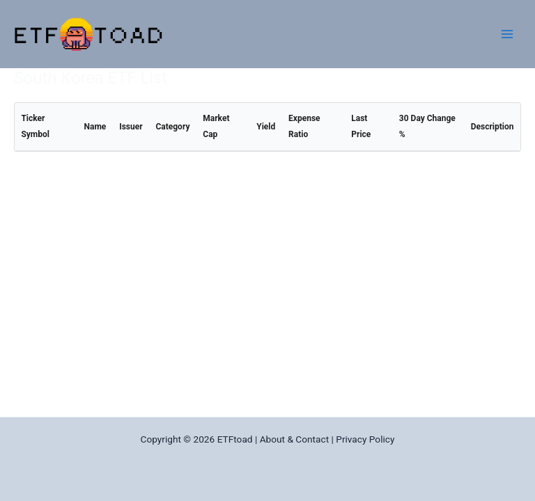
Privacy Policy (365, 439)
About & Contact (294, 439)
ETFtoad (235, 439)
